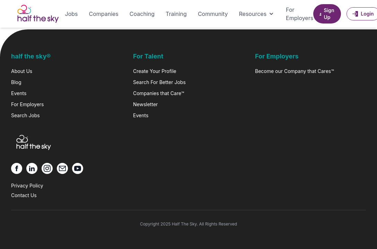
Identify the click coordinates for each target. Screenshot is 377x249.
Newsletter (145, 104)
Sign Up (326, 13)
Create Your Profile (154, 71)
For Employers (299, 13)
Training (176, 13)
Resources (257, 13)
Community (213, 13)
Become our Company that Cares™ (294, 71)
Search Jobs (25, 115)
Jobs (71, 13)
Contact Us (24, 195)
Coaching (142, 13)
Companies (103, 13)
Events (18, 93)
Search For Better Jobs (159, 82)
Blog (16, 82)
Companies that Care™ (158, 93)
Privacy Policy (27, 185)
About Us (21, 71)
